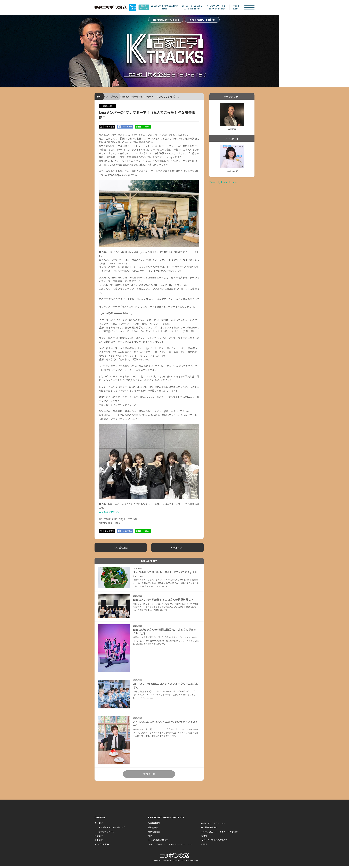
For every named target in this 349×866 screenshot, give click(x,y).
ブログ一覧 (112, 96)
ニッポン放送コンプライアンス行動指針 (219, 831)
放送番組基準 (154, 823)
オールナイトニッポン (197, 7)
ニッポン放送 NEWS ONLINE (169, 7)
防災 (150, 835)
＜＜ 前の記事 (120, 547)
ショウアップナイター (222, 7)
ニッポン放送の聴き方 (158, 840)
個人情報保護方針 (209, 827)
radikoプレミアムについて (213, 823)
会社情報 (99, 823)
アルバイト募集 (102, 844)
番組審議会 (153, 827)
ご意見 (204, 844)
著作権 (204, 835)
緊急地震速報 (154, 831)
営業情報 (99, 835)
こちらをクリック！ (109, 511)
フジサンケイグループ (105, 831)
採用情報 (99, 840)
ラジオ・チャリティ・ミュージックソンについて (170, 844)
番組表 (147, 7)
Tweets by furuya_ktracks (223, 182)
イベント (241, 7)
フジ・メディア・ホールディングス (111, 827)
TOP (99, 96)
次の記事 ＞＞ (177, 547)
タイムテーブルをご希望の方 (214, 840)
